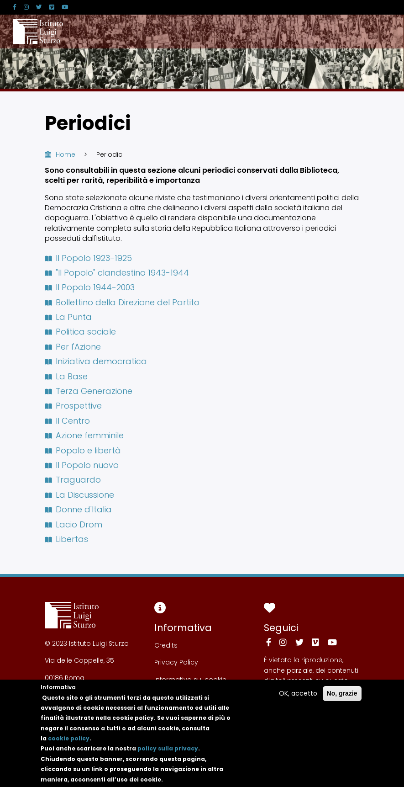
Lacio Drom (74, 524)
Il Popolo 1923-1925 (88, 258)
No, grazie (342, 701)
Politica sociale (80, 331)
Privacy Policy (176, 662)
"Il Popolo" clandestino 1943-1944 (117, 272)
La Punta (68, 317)
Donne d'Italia (78, 509)
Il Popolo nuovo (82, 465)
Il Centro (67, 420)
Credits (166, 645)
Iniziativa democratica (96, 361)
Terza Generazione (89, 391)
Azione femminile (84, 435)
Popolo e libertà (83, 450)
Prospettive (73, 405)
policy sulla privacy (167, 756)
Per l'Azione (73, 346)
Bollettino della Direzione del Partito (122, 302)
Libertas (67, 539)
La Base (66, 376)
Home (65, 154)
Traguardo (73, 479)
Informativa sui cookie (190, 679)
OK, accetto (298, 701)
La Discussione (80, 494)
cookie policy (68, 746)
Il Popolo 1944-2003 (90, 287)
